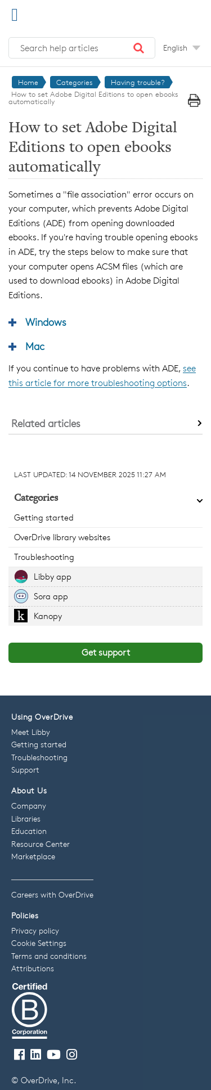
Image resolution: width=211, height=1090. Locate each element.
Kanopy (48, 616)
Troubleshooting (44, 556)
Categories (74, 82)
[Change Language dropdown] (181, 48)
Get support (106, 652)
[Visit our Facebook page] (19, 1055)
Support (25, 769)
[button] (139, 48)
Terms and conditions (49, 956)
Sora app (51, 596)
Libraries (26, 818)
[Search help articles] (82, 48)
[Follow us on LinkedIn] (36, 1055)
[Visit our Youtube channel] (54, 1055)
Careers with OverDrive (52, 894)
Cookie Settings (38, 943)
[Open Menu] (15, 14)
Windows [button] (45, 322)
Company (28, 805)
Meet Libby (30, 732)
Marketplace (33, 856)
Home (28, 82)
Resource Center (40, 844)
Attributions (32, 968)
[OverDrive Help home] (67, 14)
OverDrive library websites (62, 537)
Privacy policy (35, 930)
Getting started (44, 517)
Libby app (52, 576)
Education (29, 831)
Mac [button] (34, 346)
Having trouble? (138, 82)
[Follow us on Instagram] (72, 1055)
